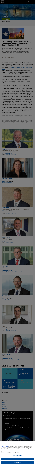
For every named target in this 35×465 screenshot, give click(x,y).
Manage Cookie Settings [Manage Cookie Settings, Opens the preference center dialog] (17, 455)
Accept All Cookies (17, 462)
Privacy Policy (5, 446)
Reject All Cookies (17, 459)
